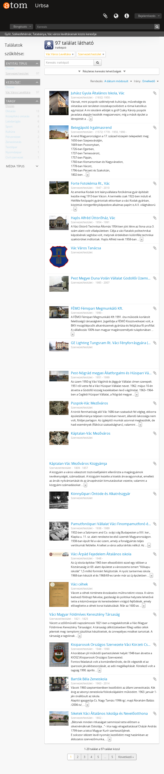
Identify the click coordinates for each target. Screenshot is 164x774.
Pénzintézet (13, 138)
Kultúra (10, 132)
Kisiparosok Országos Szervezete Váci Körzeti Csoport (114, 644)
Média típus (15, 166)
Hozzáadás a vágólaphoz (155, 93)
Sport (9, 127)
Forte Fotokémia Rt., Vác (90, 183)
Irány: (137, 81)
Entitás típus (16, 63)
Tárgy (10, 101)
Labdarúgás (13, 122)
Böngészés (20, 26)
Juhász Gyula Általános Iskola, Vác (97, 93)
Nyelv (116, 16)
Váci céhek (79, 584)
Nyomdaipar (14, 153)
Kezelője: (13, 82)
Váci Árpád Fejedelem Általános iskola (101, 554)
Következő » (126, 757)
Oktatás (11, 112)
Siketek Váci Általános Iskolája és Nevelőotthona (109, 713)
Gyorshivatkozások (126, 16)
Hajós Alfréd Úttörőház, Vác (93, 217)
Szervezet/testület (17, 74)
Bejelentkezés (146, 16)
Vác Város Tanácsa (86, 248)
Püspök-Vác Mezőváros (89, 403)
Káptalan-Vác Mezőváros (90, 433)
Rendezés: (96, 81)
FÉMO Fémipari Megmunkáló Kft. (97, 308)
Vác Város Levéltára (18, 93)
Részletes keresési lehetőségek (102, 71)
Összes (10, 69)
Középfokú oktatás (17, 117)
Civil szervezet (14, 158)
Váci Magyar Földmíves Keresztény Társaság (84, 614)
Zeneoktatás (13, 143)
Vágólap (105, 16)
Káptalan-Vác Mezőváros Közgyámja (78, 463)
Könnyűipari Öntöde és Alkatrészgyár (100, 493)
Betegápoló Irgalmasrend (91, 127)
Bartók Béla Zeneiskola (89, 679)
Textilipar (11, 148)
